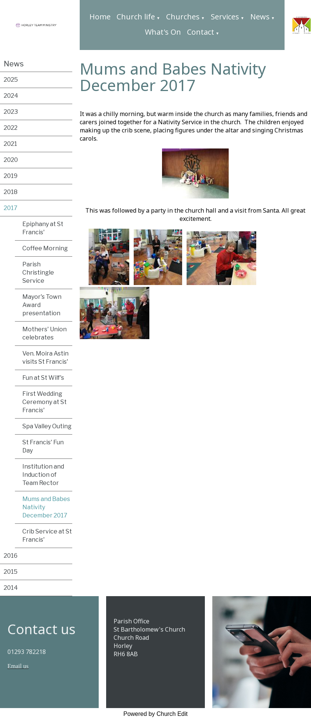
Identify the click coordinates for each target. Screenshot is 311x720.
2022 (11, 127)
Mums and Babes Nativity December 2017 (46, 507)
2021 (10, 143)
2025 (11, 79)
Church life (136, 17)
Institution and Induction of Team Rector (43, 474)
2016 (11, 555)
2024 (11, 95)
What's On (163, 32)
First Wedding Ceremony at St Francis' (44, 402)
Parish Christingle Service (38, 272)
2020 (11, 159)
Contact (200, 32)
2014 (11, 587)
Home (100, 17)
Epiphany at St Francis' (42, 228)
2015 (11, 571)
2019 (11, 175)
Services (225, 17)
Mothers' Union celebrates (44, 333)
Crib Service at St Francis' (47, 535)
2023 (11, 111)
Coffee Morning (45, 248)
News (260, 17)
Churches (183, 17)
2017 (11, 208)
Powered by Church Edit (155, 714)
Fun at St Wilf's (43, 377)
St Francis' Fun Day (43, 446)
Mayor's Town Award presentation (41, 305)
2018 (11, 191)
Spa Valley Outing (47, 426)
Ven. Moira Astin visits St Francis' (45, 357)
